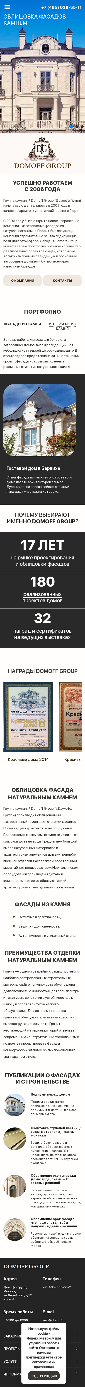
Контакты (62, 280)
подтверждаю (43, 1376)
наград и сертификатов (42, 630)
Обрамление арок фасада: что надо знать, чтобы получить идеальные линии (54, 1222)
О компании (22, 280)
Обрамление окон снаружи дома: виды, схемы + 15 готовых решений (53, 1179)
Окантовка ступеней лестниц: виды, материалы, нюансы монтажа (56, 1131)
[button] (71, 126)
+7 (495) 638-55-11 (61, 7)
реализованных (42, 593)
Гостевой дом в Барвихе (33, 468)
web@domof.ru (54, 1320)
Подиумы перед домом (50, 1094)
